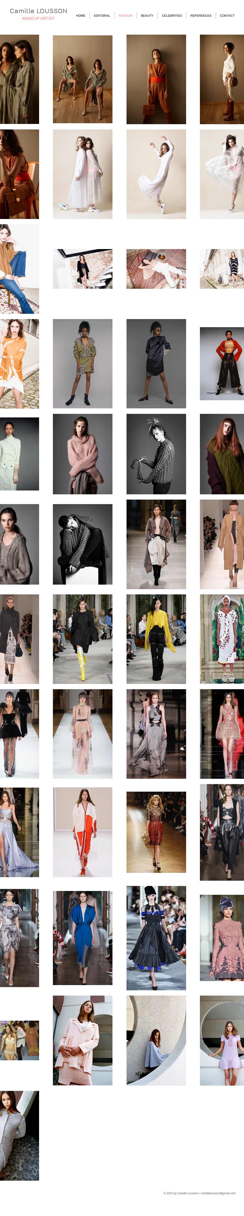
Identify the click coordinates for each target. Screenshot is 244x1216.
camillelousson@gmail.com (218, 1193)
